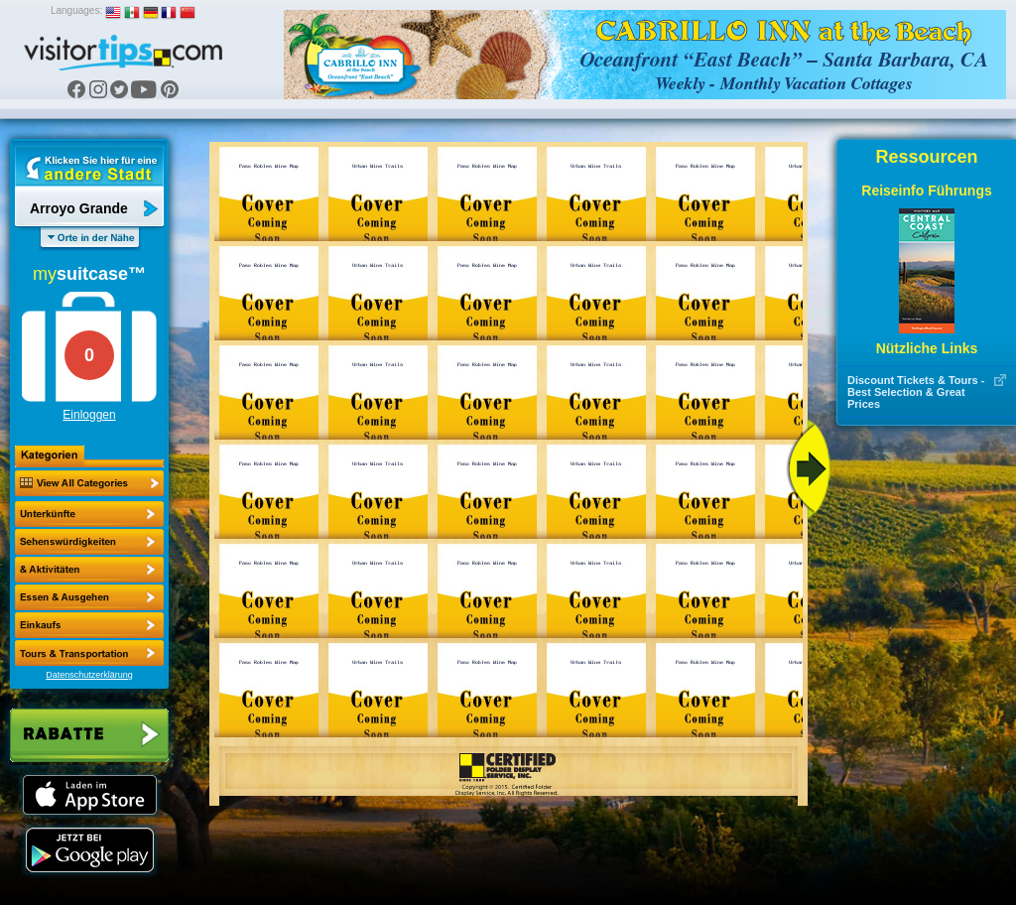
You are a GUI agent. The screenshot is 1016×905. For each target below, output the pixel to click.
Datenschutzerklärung (89, 675)
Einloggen (89, 415)
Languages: (76, 10)
